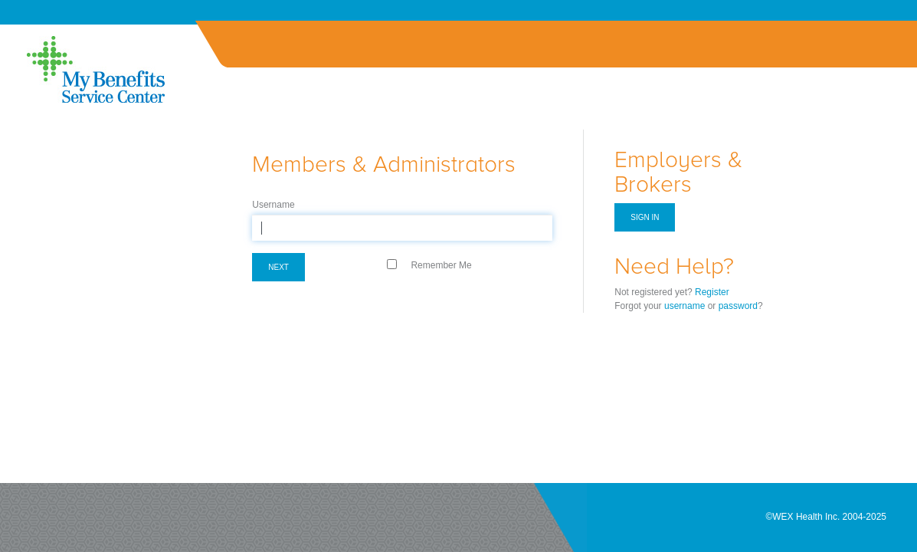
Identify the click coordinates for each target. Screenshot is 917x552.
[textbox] (402, 228)
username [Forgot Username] (684, 306)
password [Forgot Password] (738, 306)
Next (278, 267)
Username (273, 204)
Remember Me (441, 265)
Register (712, 292)
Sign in (644, 217)
